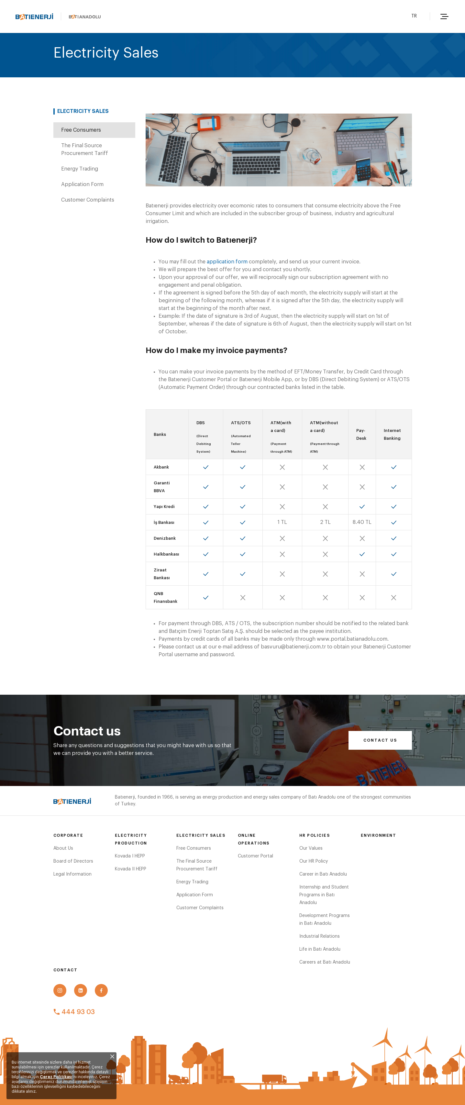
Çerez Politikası (56, 1077)
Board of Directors (73, 861)
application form (227, 261)
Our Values (311, 848)
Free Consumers (81, 130)
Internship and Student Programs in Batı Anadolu (324, 895)
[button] (443, 16)
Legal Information (72, 874)
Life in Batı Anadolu (319, 949)
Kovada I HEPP (130, 856)
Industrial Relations (319, 936)
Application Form (82, 184)
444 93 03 (74, 1012)
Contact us (380, 740)
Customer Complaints (87, 200)
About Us (63, 848)
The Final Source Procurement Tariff (84, 149)
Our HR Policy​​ (313, 861)
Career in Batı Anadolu (323, 874)
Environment (378, 835)
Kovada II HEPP (130, 869)
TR (414, 16)
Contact (65, 970)
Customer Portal (255, 856)
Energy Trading (79, 168)
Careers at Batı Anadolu (324, 962)
